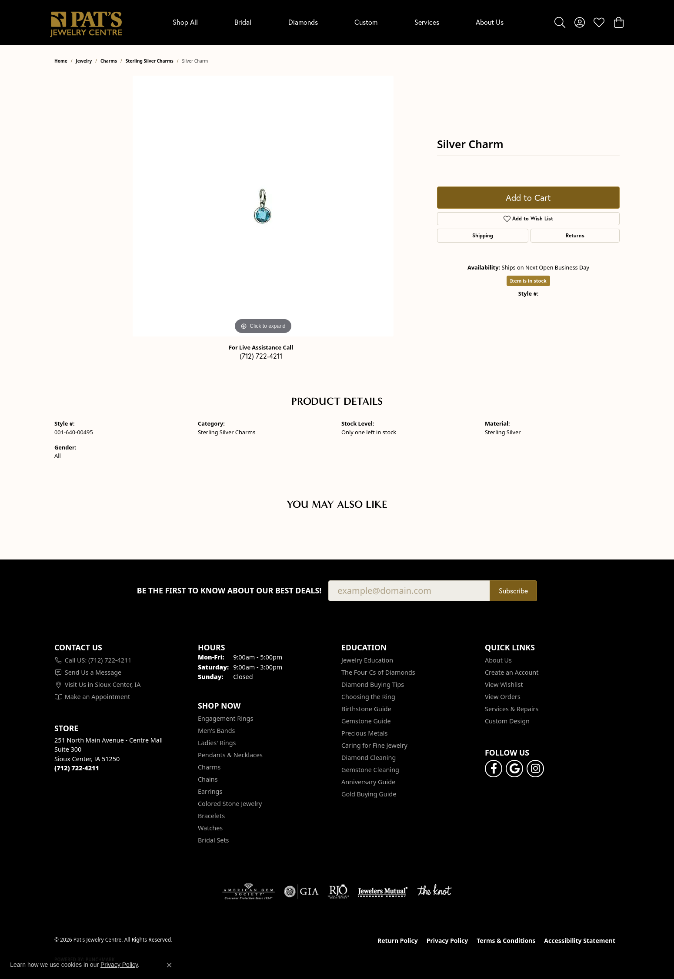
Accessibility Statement (579, 940)
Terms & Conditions (506, 940)
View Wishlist (504, 684)
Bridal (242, 22)
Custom (365, 22)
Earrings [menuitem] (210, 791)
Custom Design (507, 721)
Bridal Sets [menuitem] (213, 840)
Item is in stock (528, 280)
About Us (490, 22)
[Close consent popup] (169, 965)
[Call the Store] (76, 768)
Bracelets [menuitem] (211, 816)
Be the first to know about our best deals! (229, 590)
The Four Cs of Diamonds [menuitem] (378, 672)
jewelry (84, 61)
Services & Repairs (511, 709)
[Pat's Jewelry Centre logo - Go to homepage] (86, 22)
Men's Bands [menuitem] (216, 730)
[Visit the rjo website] (338, 891)
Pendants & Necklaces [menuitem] (230, 755)
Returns (575, 235)
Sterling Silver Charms (150, 61)
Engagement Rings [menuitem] (226, 718)
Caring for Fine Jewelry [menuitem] (374, 745)
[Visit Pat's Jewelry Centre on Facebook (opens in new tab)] (493, 768)
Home (60, 61)
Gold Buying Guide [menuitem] (368, 794)
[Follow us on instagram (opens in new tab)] (535, 768)
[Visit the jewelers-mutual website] (383, 891)
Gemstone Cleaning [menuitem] (370, 770)
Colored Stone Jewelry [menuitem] (230, 803)
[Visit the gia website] (301, 891)
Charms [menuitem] (209, 767)
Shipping (482, 235)
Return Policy (397, 940)
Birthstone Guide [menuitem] (366, 709)
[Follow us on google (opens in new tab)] (514, 768)
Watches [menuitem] (210, 828)
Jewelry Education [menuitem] (367, 660)
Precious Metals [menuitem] (364, 733)
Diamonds (303, 22)
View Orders (503, 697)
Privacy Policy (447, 940)
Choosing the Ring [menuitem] (368, 697)
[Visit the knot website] (434, 891)
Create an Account (511, 672)
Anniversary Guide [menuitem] (368, 782)
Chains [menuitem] (208, 779)
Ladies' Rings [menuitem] (217, 743)
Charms (108, 61)
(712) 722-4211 (261, 356)
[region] (263, 206)
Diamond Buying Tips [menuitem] (372, 684)
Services (426, 22)
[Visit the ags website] (248, 891)
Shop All (185, 22)
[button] (559, 22)
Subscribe (513, 590)
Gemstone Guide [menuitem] (366, 721)
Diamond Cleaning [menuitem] (368, 757)
